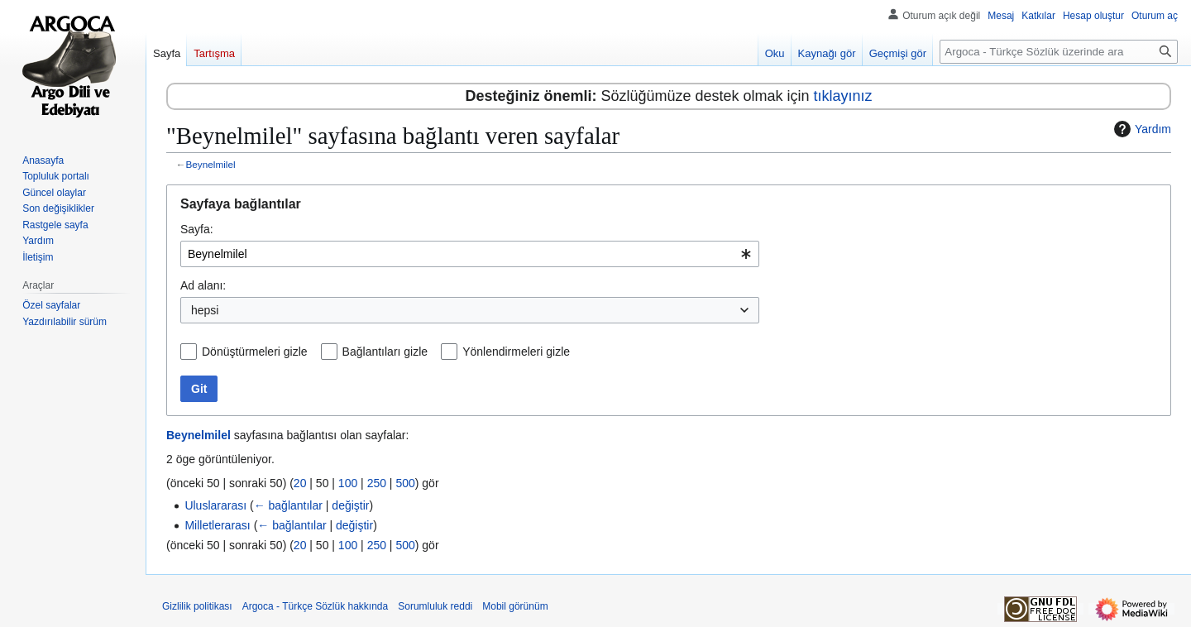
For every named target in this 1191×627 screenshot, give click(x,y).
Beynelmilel (211, 164)
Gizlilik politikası (197, 606)
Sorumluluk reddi (435, 606)
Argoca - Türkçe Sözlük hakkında (315, 606)
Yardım (1140, 129)
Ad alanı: (203, 285)
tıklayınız (843, 96)
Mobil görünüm (515, 606)
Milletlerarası (217, 525)
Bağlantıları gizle (385, 351)
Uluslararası (215, 505)
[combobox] (469, 254)
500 (404, 483)
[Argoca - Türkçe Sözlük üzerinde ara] (1059, 52)
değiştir (350, 505)
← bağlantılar (288, 505)
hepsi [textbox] (204, 310)
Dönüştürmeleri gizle (255, 351)
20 (300, 483)
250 (376, 483)
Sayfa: (196, 229)
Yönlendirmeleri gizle (516, 351)
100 (347, 483)
